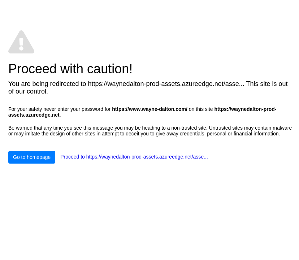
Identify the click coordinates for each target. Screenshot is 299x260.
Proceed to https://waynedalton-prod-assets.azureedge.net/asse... (134, 157)
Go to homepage (32, 157)
